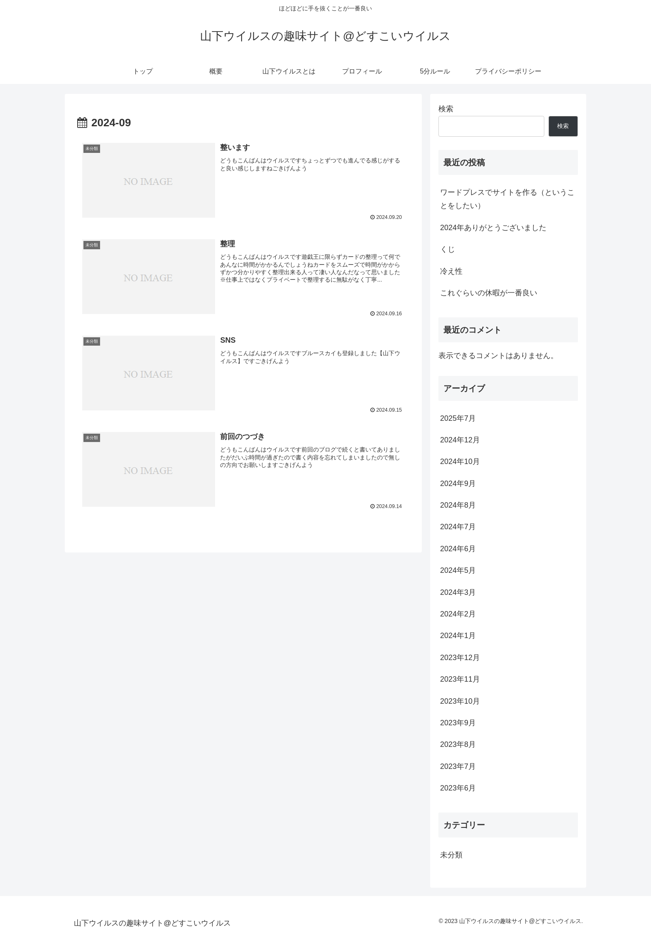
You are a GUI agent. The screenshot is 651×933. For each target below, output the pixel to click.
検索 (445, 109)
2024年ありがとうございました (493, 227)
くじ (447, 249)
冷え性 (451, 271)
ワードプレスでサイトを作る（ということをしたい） (507, 199)
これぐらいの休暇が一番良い (488, 293)
